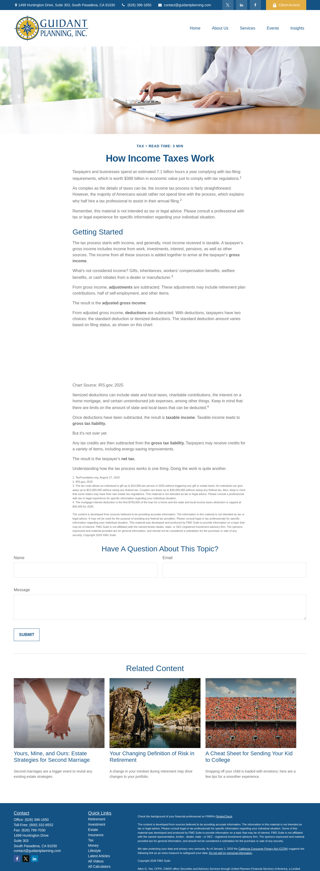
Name (19, 558)
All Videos (96, 861)
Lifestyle (94, 851)
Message (22, 590)
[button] (195, 28)
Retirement (96, 819)
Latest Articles (99, 856)
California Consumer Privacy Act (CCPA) (263, 848)
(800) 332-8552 (41, 825)
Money (93, 845)
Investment (96, 824)
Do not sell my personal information (230, 852)
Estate (93, 830)
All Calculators (99, 866)
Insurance (96, 835)
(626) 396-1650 (136, 5)
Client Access (286, 5)
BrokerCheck (224, 816)
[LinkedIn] (241, 5)
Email (167, 558)
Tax (91, 840)
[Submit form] (27, 635)
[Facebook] (255, 5)
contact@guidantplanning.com (184, 5)
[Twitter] (228, 5)
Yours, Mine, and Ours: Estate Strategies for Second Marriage (52, 756)
